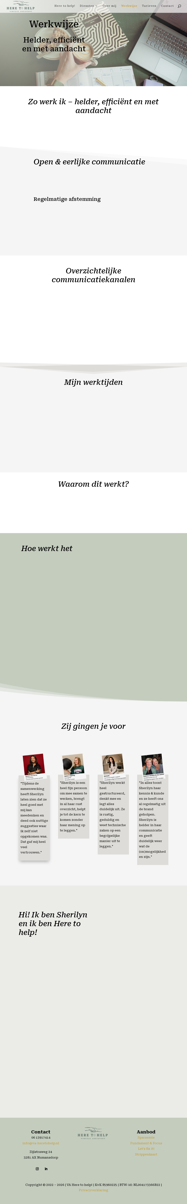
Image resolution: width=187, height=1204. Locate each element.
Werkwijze (129, 7)
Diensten (87, 7)
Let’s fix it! (146, 1148)
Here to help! (64, 7)
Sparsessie (146, 1137)
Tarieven (149, 7)
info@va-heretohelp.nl (40, 1143)
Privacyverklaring (93, 1190)
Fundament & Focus (146, 1143)
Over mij (109, 7)
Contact (167, 7)
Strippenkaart (146, 1154)
